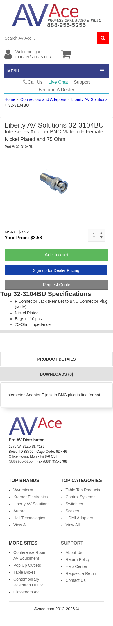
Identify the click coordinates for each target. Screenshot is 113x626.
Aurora (19, 511)
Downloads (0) (56, 374)
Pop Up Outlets (27, 565)
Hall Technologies (29, 518)
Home (9, 99)
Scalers (72, 511)
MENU (13, 71)
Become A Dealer (57, 89)
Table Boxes (24, 572)
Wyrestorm (23, 490)
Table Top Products (83, 490)
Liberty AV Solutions (89, 99)
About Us (74, 552)
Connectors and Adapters (43, 99)
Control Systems (81, 497)
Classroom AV (26, 592)
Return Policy (78, 559)
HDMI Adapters (79, 518)
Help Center (76, 566)
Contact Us (76, 580)
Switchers (74, 504)
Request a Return (82, 573)
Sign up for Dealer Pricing (56, 270)
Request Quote (56, 284)
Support (82, 82)
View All (20, 524)
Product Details (56, 359)
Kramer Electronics (30, 497)
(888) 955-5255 (21, 461)
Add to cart (56, 255)
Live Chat (58, 82)
